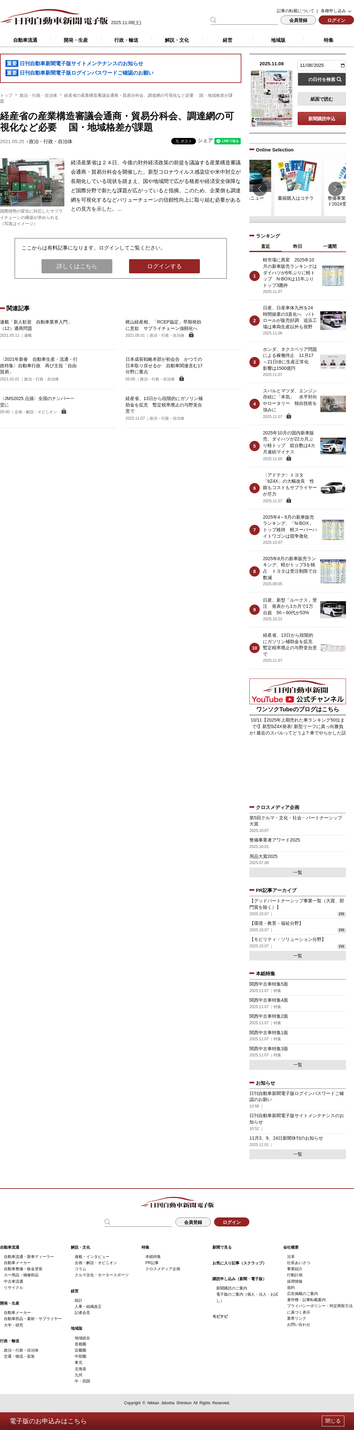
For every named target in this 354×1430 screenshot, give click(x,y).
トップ (6, 95)
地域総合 (82, 1338)
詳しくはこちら (77, 266)
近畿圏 (80, 1350)
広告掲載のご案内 (302, 1293)
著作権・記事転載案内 (306, 1300)
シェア (205, 140)
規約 (291, 1287)
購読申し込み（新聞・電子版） (239, 1279)
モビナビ (220, 1316)
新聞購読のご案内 (231, 1288)
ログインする (164, 266)
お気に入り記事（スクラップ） (239, 1263)
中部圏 (80, 1356)
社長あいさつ (298, 1263)
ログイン (336, 20)
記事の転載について (295, 10)
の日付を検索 (321, 79)
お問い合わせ (298, 1324)
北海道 (80, 1369)
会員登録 (298, 20)
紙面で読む (322, 99)
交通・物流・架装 (19, 1356)
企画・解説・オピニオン (96, 1263)
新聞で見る (222, 1247)
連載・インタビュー (92, 1256)
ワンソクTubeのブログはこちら (297, 709)
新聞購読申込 (321, 118)
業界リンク (296, 1318)
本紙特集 (153, 1256)
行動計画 (295, 1275)
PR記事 (152, 1263)
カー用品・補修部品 (21, 1275)
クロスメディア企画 (162, 1269)
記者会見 (82, 1312)
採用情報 (295, 1281)
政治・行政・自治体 (38, 95)
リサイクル (13, 1287)
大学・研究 (13, 1325)
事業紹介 (295, 1269)
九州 (78, 1375)
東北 (78, 1362)
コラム (80, 1269)
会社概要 (291, 1247)
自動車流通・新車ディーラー (29, 1256)
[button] (260, 189)
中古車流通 (13, 1281)
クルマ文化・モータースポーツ (102, 1275)
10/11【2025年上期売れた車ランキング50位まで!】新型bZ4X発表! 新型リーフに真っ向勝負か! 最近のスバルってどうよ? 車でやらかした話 (297, 726)
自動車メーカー (17, 1263)
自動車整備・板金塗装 (23, 1269)
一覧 (297, 872)
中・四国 (82, 1381)
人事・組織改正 (88, 1306)
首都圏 (80, 1344)
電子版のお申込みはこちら (48, 1421)
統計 (78, 1300)
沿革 (291, 1256)
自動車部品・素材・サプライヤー (33, 1318)
